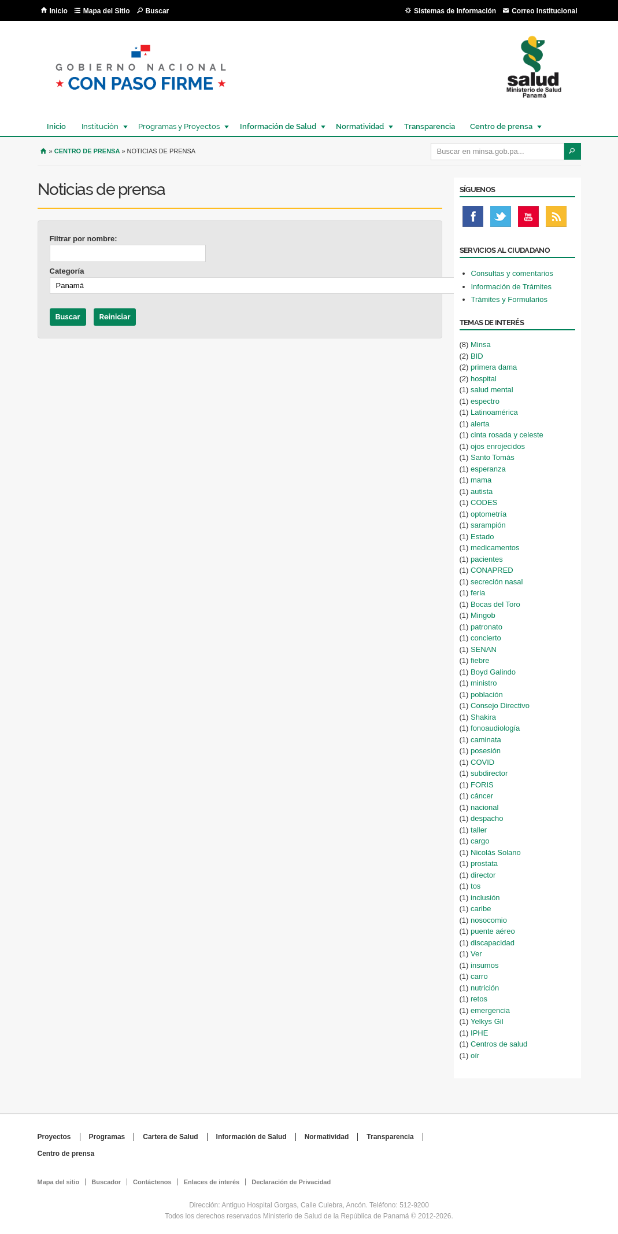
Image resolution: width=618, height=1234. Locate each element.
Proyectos (54, 1137)
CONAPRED (492, 570)
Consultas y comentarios (512, 273)
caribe (481, 908)
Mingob (483, 615)
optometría (488, 514)
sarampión (488, 525)
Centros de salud (499, 1044)
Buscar (157, 11)
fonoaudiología (495, 728)
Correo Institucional (544, 11)
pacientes (487, 559)
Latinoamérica (494, 412)
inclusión (485, 897)
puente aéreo (493, 931)
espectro (485, 401)
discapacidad (493, 942)
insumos (484, 965)
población (487, 694)
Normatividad (359, 126)
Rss (556, 219)
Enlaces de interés (212, 1181)
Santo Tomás (493, 457)
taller (479, 830)
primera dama (494, 367)
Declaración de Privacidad (291, 1181)
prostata (484, 863)
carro (479, 976)
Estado (482, 536)
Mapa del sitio (59, 1181)
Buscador (106, 1181)
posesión (486, 750)
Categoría (67, 271)
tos (475, 886)
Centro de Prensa (87, 151)
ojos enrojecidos (498, 446)
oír (475, 1055)
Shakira (483, 717)
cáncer (482, 795)
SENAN (484, 649)
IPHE (479, 1033)
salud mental (492, 389)
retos (479, 998)
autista (482, 491)
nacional (484, 807)
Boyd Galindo (493, 672)
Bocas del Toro (495, 604)
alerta (480, 423)
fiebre (480, 660)
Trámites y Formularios (509, 299)
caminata (486, 739)
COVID (482, 762)
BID (477, 356)
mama (481, 480)
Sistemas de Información (455, 11)
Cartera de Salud (170, 1137)
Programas (107, 1137)
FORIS (482, 784)
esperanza (488, 469)
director (483, 875)
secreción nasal (497, 581)
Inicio (59, 11)
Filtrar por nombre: (83, 238)
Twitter (500, 219)
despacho (487, 818)
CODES (484, 502)
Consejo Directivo (500, 705)
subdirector (489, 773)
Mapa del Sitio (106, 11)
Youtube (528, 219)
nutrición (485, 987)
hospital (484, 378)
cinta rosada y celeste (507, 434)
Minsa (481, 344)
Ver (476, 953)
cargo (480, 841)
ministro (484, 683)
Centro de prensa (500, 126)
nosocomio (489, 920)
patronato (486, 626)
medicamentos (495, 547)
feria (478, 592)
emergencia (490, 1010)
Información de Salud (277, 126)
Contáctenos (152, 1181)
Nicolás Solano (496, 852)
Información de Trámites (511, 286)
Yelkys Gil (487, 1021)
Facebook (472, 219)
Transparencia (429, 126)
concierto (486, 637)
